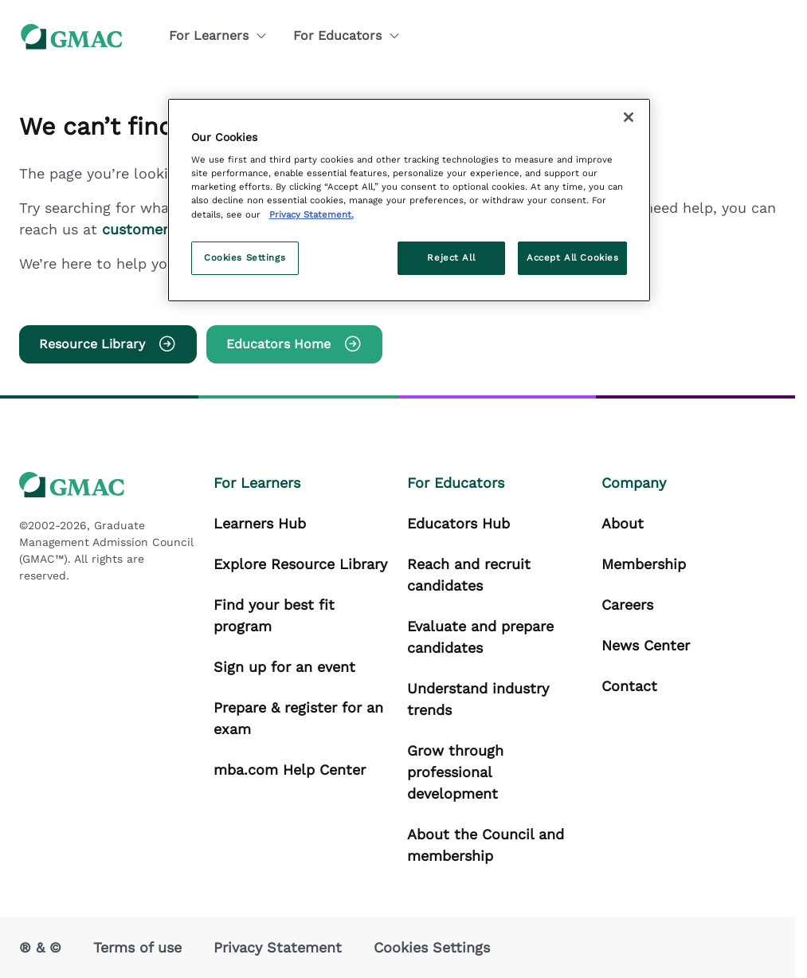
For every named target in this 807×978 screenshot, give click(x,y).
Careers (627, 604)
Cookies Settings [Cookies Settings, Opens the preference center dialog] (244, 257)
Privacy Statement (278, 947)
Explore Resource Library (300, 564)
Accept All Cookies (572, 257)
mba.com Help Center (290, 769)
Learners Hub (260, 523)
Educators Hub (458, 523)
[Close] (628, 117)
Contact (629, 686)
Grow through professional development (455, 772)
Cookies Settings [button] (432, 947)
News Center (645, 645)
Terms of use (137, 947)
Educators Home (294, 344)
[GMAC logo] (71, 36)
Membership (643, 564)
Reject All (451, 257)
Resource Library (108, 344)
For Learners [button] (218, 35)
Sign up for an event (284, 666)
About (622, 523)
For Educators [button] (347, 35)
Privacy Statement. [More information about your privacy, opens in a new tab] (311, 214)
